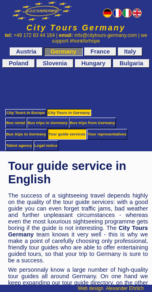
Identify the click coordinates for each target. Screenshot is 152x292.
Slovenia (55, 63)
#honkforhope (85, 41)
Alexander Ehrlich (125, 288)
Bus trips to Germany (26, 134)
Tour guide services (67, 134)
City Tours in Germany (69, 112)
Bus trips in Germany (47, 122)
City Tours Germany (75, 27)
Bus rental (16, 122)
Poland (19, 63)
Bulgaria (131, 63)
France (100, 51)
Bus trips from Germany (92, 122)
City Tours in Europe (25, 112)
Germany (63, 51)
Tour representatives (107, 134)
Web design (90, 288)
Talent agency (19, 145)
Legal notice (46, 145)
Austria (26, 51)
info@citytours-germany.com (106, 35)
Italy (130, 51)
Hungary (93, 63)
